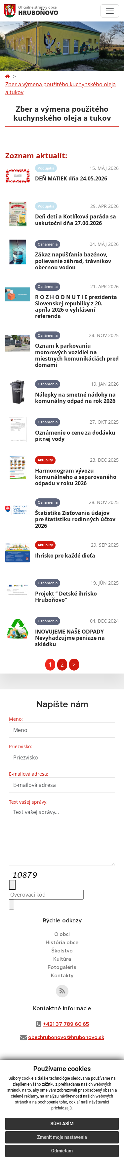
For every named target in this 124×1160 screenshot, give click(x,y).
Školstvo (62, 950)
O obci (62, 934)
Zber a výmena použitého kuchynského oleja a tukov (60, 88)
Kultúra (62, 959)
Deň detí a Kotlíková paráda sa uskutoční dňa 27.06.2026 (75, 219)
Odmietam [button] (62, 1150)
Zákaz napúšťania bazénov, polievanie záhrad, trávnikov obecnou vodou (73, 261)
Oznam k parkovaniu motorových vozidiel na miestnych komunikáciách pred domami (77, 355)
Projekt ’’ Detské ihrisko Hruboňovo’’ (66, 596)
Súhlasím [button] (62, 1123)
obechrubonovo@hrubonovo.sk (66, 1037)
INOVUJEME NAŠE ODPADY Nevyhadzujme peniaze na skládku (70, 638)
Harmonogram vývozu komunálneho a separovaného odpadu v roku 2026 (75, 477)
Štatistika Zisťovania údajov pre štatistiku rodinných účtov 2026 (75, 519)
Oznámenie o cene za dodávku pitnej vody (75, 436)
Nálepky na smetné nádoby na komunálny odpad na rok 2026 (75, 398)
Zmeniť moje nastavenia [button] (62, 1137)
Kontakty (62, 975)
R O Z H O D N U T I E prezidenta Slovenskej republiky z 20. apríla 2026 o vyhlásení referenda (76, 306)
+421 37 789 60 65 (66, 1024)
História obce (62, 942)
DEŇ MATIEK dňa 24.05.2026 (71, 178)
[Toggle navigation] (110, 11)
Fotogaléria (62, 967)
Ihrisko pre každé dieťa (65, 555)
